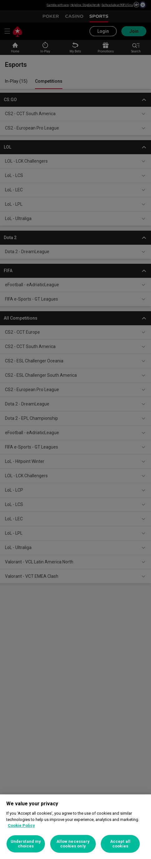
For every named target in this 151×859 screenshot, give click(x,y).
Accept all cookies (120, 844)
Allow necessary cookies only (73, 844)
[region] (75, 826)
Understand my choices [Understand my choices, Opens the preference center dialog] (26, 844)
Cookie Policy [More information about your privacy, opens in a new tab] (21, 825)
